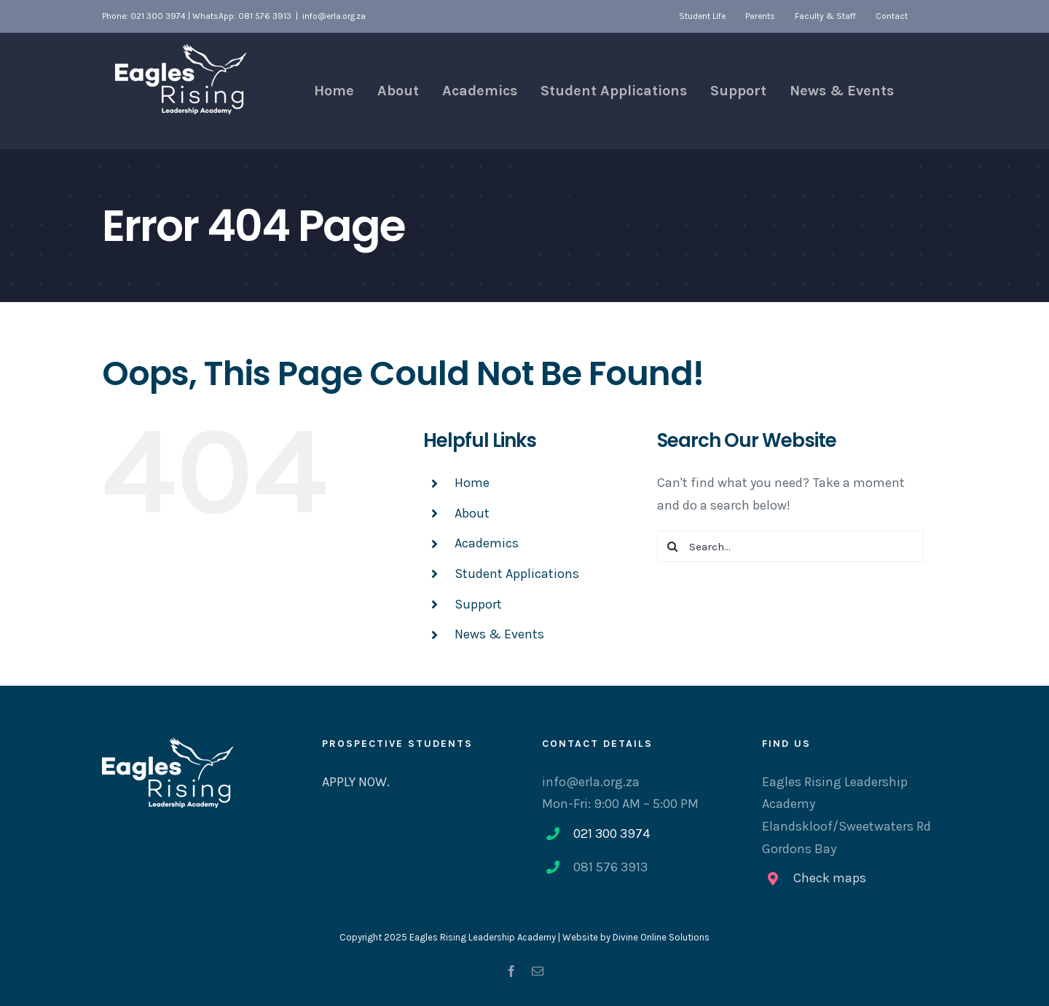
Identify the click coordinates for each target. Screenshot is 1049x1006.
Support (478, 604)
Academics (487, 543)
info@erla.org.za (334, 16)
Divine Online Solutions (661, 937)
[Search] (672, 546)
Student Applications (517, 574)
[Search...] (790, 546)
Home (472, 483)
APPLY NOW (354, 782)
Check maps (829, 878)
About (472, 513)
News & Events (499, 634)
